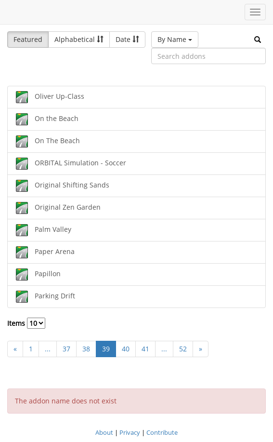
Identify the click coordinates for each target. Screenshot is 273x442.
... (48, 348)
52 (183, 348)
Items (26, 323)
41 (145, 348)
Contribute (162, 432)
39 (106, 348)
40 (126, 348)
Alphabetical (79, 39)
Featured (27, 39)
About (104, 432)
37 (66, 348)
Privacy (129, 432)
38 (86, 348)
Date (127, 39)
